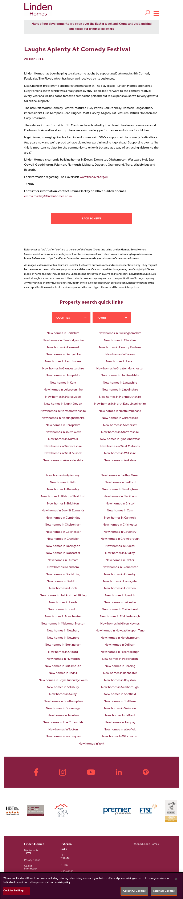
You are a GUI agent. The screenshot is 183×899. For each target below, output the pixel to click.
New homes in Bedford (120, 482)
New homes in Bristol (120, 504)
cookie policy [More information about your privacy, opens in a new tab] (62, 882)
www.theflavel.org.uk (94, 177)
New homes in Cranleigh (63, 539)
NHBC (64, 865)
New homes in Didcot (120, 546)
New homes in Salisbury (63, 687)
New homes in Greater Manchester (119, 368)
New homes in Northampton (120, 638)
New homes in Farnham (63, 567)
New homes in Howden (120, 588)
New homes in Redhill (63, 673)
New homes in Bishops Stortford (63, 496)
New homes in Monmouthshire (120, 397)
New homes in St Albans (120, 701)
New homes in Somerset (120, 425)
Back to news (91, 219)
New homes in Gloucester (120, 567)
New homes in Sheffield (120, 694)
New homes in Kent (63, 383)
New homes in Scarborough (120, 687)
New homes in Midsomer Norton (63, 624)
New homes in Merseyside (63, 397)
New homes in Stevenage (63, 708)
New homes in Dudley (120, 553)
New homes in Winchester (120, 736)
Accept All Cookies (134, 891)
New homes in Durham (63, 560)
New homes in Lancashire (120, 383)
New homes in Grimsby (120, 574)
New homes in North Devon (63, 404)
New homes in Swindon (120, 708)
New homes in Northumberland (120, 411)
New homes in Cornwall (63, 347)
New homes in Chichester (120, 525)
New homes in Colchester (63, 532)
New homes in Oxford (63, 652)
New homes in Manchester (63, 616)
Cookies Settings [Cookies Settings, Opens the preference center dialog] (13, 891)
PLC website (65, 857)
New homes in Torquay (120, 722)
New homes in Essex (120, 361)
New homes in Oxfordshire (120, 418)
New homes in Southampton (63, 701)
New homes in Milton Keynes (120, 624)
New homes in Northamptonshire (63, 411)
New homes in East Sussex (63, 361)
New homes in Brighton (63, 504)
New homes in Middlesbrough (120, 616)
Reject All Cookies (164, 891)
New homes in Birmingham (120, 489)
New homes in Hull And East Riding (63, 595)
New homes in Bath (63, 482)
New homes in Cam (120, 510)
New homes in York (91, 744)
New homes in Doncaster (63, 553)
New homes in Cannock (120, 518)
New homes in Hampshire (63, 375)
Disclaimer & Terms (31, 851)
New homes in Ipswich (120, 595)
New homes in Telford (120, 715)
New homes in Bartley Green (120, 475)
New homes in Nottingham (63, 645)
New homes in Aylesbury (63, 475)
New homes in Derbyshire (63, 354)
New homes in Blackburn (120, 496)
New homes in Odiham (120, 645)
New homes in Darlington (63, 546)
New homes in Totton (63, 729)
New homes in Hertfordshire (120, 375)
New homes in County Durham (120, 347)
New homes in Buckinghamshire (119, 333)
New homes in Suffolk (63, 439)
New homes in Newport (63, 638)
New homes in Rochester (120, 673)
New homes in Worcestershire (63, 460)
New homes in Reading (120, 666)
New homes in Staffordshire (120, 432)
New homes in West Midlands (120, 446)
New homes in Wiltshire (120, 453)
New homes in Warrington (63, 736)
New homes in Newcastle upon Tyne (120, 631)
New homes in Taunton (63, 715)
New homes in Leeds (63, 602)
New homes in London (63, 609)
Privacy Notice (32, 860)
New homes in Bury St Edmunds (63, 510)
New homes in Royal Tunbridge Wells (63, 680)
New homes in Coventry (120, 532)
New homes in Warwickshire (63, 446)
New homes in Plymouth (63, 659)
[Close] (176, 879)
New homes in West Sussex (63, 453)
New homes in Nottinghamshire (63, 418)
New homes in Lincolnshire (120, 390)
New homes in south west (63, 432)
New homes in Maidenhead (120, 609)
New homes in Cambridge (63, 518)
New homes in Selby (63, 694)
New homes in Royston (120, 680)
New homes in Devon (120, 354)
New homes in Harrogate (120, 581)
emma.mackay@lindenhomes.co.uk (48, 196)
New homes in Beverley (63, 489)
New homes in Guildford (63, 581)
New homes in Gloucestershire (63, 368)
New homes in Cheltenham (63, 525)
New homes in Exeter (120, 560)
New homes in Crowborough (120, 539)
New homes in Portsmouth (63, 666)
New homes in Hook (63, 588)
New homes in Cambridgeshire (63, 340)
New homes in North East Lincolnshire (120, 404)
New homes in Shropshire (63, 425)
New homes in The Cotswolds (63, 722)
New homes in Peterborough (120, 652)
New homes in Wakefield (120, 729)
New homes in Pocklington (120, 659)
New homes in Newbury (63, 631)
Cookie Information (30, 867)
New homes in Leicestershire (63, 390)
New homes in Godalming (63, 574)
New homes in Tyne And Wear (120, 439)
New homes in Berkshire (63, 333)
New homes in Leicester (120, 602)
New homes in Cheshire (120, 340)
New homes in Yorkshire (120, 460)
